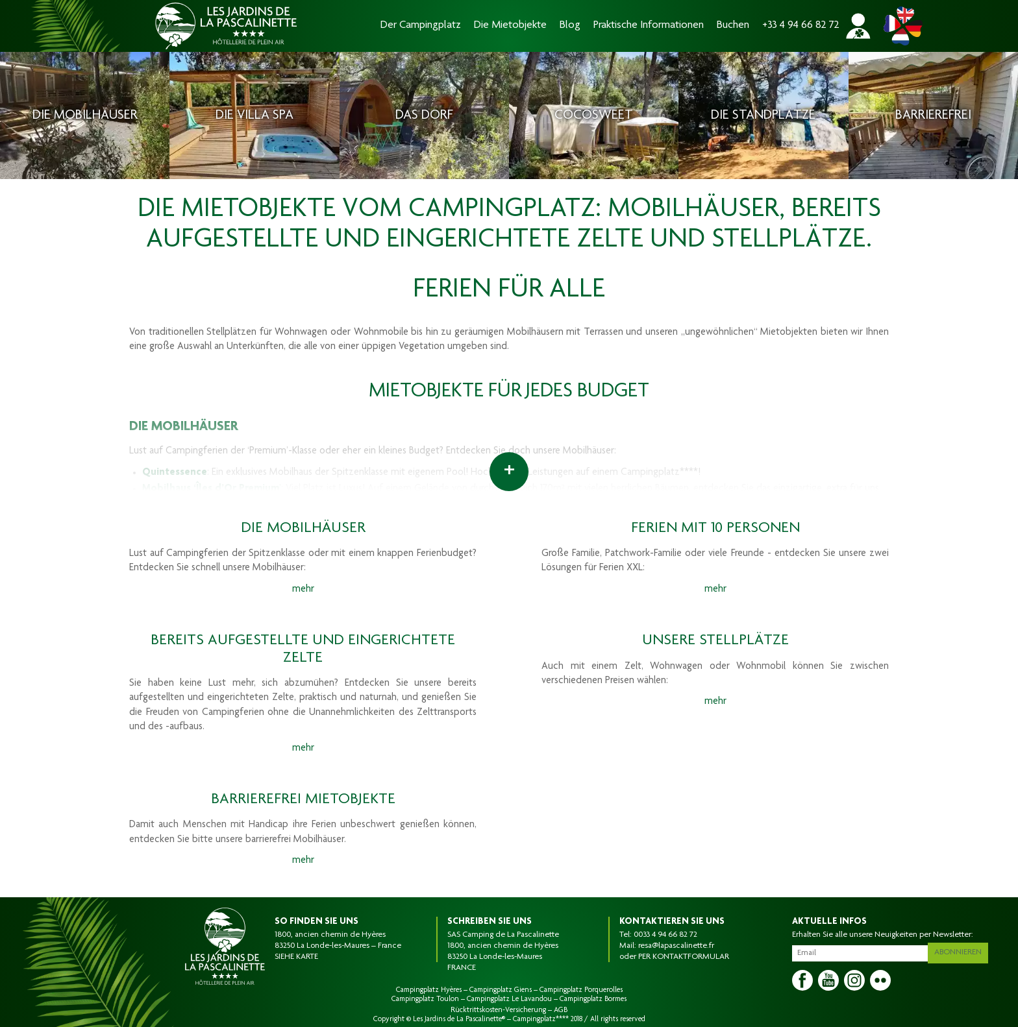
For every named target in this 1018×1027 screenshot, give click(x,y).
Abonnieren (962, 950)
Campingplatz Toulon (425, 999)
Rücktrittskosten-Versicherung (498, 1010)
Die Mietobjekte (510, 25)
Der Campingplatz (420, 25)
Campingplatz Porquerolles (581, 990)
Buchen (733, 25)
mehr (303, 590)
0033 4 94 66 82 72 (665, 934)
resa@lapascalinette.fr (676, 945)
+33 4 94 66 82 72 (800, 25)
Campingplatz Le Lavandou (509, 999)
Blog (570, 25)
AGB (560, 1010)
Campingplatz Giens (500, 990)
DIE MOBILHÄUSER (183, 427)
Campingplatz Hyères (429, 990)
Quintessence (174, 473)
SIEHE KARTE (296, 956)
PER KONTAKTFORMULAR (683, 956)
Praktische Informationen (648, 25)
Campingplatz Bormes (593, 999)
